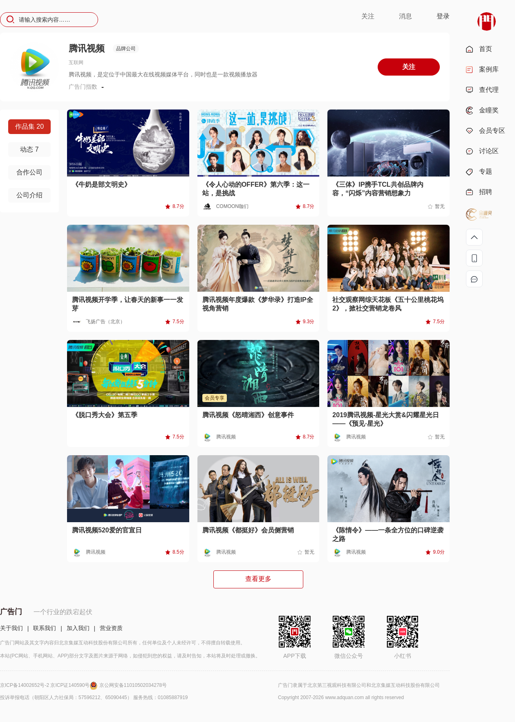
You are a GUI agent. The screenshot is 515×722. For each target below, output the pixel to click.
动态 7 (29, 149)
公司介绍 (29, 195)
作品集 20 (29, 126)
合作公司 (29, 172)
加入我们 (78, 628)
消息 (405, 16)
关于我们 (11, 628)
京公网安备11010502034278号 (133, 685)
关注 (367, 16)
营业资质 (111, 628)
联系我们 (44, 628)
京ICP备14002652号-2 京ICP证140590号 (49, 685)
